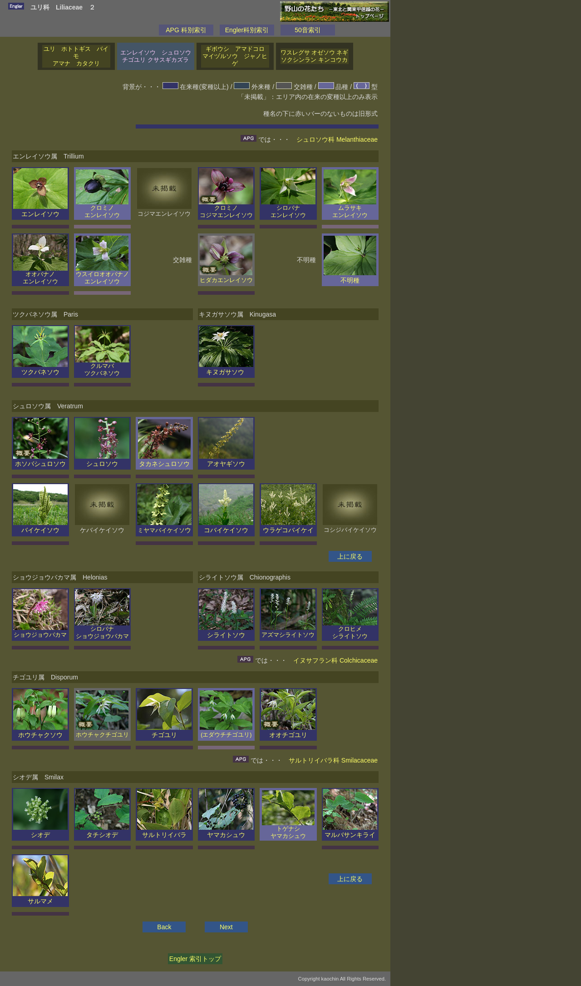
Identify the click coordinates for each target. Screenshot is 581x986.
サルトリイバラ (164, 831)
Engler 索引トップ (195, 958)
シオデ (40, 831)
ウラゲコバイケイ (288, 526)
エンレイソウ (40, 210)
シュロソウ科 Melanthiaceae (337, 139)
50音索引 (308, 30)
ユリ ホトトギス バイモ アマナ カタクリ (76, 56)
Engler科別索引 (247, 30)
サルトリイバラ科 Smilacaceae (333, 760)
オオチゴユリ (288, 731)
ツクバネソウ (40, 368)
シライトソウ (226, 631)
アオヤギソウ (226, 460)
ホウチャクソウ (40, 731)
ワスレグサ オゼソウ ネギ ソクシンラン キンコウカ (315, 56)
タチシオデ (102, 831)
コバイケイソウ (226, 526)
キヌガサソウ (226, 368)
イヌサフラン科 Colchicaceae (335, 660)
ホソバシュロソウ (40, 460)
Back (164, 927)
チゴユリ (164, 731)
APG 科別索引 (186, 30)
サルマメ (40, 897)
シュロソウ (102, 460)
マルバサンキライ (350, 831)
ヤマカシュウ (226, 831)
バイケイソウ (40, 526)
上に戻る (350, 556)
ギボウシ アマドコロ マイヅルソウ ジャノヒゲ (235, 56)
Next (226, 927)
